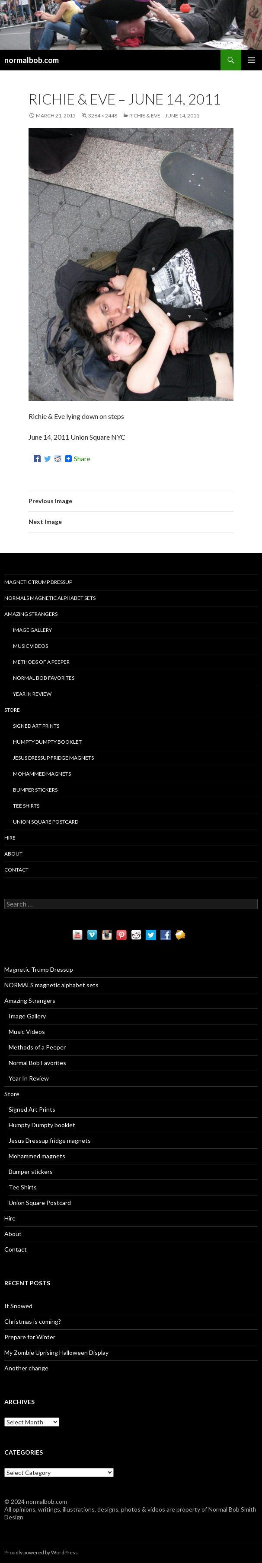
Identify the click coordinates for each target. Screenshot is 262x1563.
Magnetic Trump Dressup (38, 582)
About (13, 853)
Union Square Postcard (45, 821)
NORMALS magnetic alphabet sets (50, 598)
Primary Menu (251, 60)
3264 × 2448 (102, 115)
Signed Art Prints (36, 726)
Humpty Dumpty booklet (47, 742)
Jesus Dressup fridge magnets (53, 758)
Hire (10, 837)
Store (12, 710)
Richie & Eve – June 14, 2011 (164, 115)
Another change (26, 1368)
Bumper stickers (35, 789)
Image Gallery (32, 630)
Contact (16, 869)
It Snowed (18, 1305)
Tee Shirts (26, 805)
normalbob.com (31, 60)
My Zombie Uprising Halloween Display (56, 1352)
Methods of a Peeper (41, 662)
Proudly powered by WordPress (41, 1552)
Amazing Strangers (31, 614)
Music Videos (30, 646)
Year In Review (32, 694)
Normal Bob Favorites (43, 678)
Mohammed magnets (42, 773)
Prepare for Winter (29, 1337)
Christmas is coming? (32, 1321)
